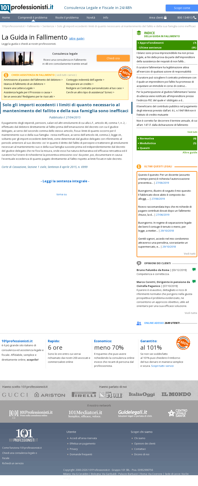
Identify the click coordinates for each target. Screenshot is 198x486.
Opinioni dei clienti (144, 443)
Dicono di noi (141, 454)
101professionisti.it (13, 26)
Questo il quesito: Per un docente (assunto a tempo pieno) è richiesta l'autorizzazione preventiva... (164, 178)
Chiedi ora (113, 58)
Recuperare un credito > (80, 84)
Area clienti (157, 17)
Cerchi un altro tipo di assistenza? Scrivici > (90, 92)
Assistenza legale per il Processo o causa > (28, 92)
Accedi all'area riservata (83, 438)
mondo (176, 394)
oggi (142, 394)
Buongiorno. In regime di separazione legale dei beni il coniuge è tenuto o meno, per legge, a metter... (165, 226)
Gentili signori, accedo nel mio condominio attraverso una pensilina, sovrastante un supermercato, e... (163, 242)
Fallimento (33, 26)
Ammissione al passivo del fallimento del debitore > (33, 79)
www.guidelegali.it (135, 414)
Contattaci (140, 449)
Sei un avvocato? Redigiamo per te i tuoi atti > (29, 96)
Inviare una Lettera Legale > (19, 88)
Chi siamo (139, 438)
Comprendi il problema (32, 17)
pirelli (84, 394)
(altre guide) (76, 38)
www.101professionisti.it (30, 414)
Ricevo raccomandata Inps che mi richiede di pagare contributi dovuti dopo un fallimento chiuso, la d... (165, 210)
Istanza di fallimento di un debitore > (24, 84)
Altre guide (190, 152)
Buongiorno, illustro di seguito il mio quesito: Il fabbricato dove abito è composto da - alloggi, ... (164, 194)
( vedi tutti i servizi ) (66, 75)
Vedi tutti (192, 131)
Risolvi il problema (67, 17)
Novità (91, 17)
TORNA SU (62, 194)
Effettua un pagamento (83, 443)
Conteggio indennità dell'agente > (85, 79)
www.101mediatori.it (85, 414)
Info (105, 17)
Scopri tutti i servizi (162, 366)
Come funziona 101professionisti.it (22, 447)
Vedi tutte (191, 313)
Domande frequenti (81, 454)
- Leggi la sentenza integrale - (65, 181)
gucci (15, 394)
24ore (110, 395)
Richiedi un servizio (13, 463)
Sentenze (48, 26)
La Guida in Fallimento (34, 37)
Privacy (74, 449)
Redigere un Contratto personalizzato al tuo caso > (95, 88)
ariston (49, 394)
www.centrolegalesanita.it (178, 414)
